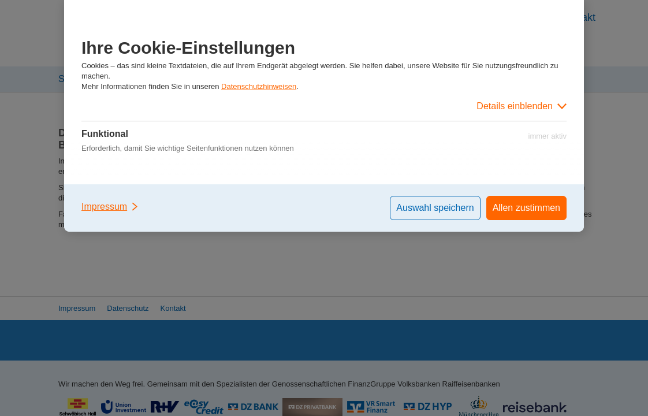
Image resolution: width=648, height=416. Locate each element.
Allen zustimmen (526, 208)
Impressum (110, 206)
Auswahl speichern (435, 208)
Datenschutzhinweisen (258, 86)
